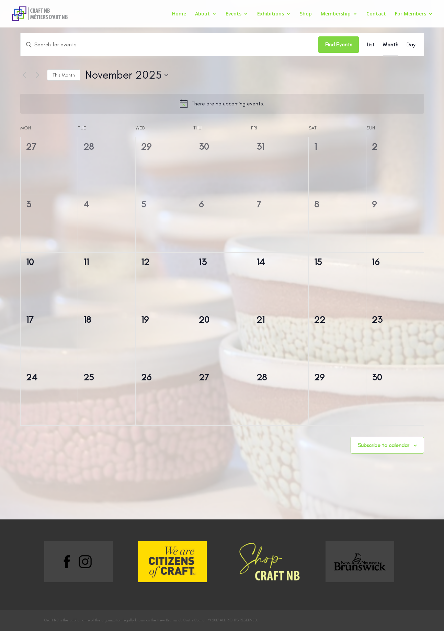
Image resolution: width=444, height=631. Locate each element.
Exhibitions (270, 14)
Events (233, 14)
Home (179, 14)
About (202, 14)
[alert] (222, 104)
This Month (64, 75)
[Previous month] (24, 75)
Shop (306, 14)
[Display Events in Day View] (411, 44)
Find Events (338, 44)
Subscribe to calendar (383, 445)
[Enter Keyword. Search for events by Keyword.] (169, 44)
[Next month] (38, 75)
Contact (376, 14)
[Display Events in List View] (371, 44)
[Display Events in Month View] (390, 44)
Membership (336, 14)
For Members (410, 14)
